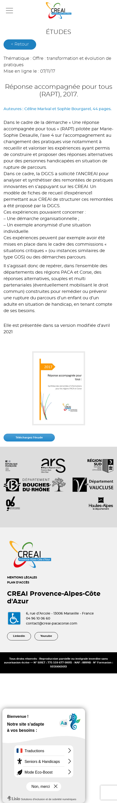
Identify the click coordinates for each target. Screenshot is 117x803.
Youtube (46, 636)
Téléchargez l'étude (29, 437)
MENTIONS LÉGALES (22, 577)
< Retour (20, 44)
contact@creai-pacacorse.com (51, 623)
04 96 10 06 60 (38, 618)
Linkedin (19, 636)
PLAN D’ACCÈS (18, 582)
